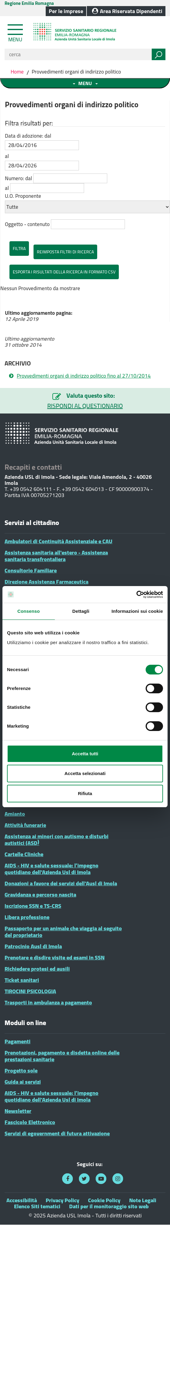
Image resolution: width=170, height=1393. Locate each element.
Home (18, 72)
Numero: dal (18, 178)
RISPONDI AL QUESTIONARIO (85, 406)
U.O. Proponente (23, 196)
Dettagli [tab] (80, 611)
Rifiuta (85, 793)
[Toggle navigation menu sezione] (85, 83)
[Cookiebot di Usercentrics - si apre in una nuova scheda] (136, 595)
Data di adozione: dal (28, 136)
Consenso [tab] (28, 611)
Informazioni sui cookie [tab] (137, 611)
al (7, 156)
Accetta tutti (85, 753)
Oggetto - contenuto (27, 224)
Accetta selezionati (84, 773)
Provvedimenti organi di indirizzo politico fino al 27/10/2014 (84, 376)
